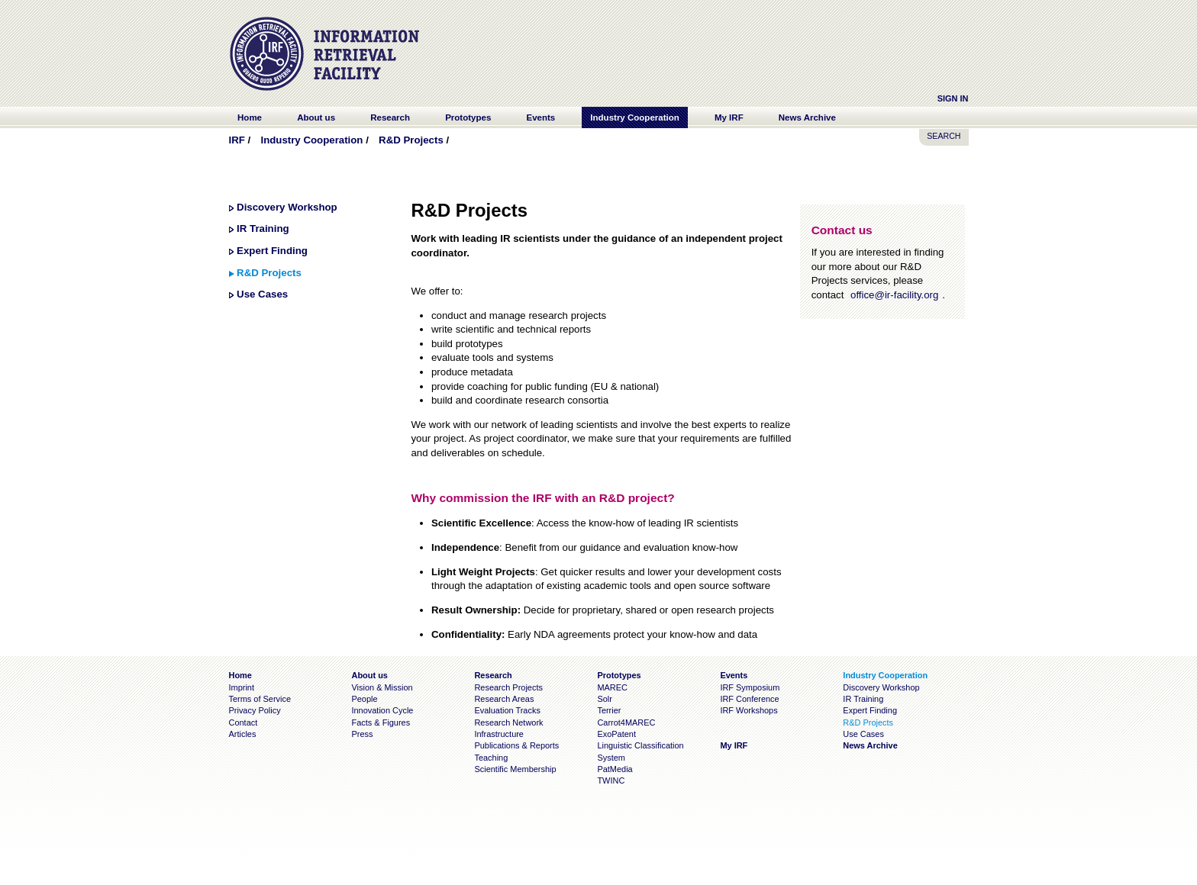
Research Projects (508, 687)
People (364, 698)
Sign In (953, 98)
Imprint (241, 687)
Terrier (609, 710)
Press (362, 734)
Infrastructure (499, 734)
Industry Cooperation (311, 140)
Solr (604, 698)
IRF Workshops (748, 710)
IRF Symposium (749, 687)
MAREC (612, 687)
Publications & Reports (516, 745)
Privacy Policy (255, 710)
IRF (237, 140)
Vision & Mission (381, 687)
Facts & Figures (380, 722)
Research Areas (504, 698)
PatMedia (614, 769)
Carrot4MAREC (626, 722)
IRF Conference (749, 698)
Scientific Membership (515, 769)
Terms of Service (260, 698)
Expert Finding (272, 250)
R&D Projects (411, 140)
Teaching (491, 757)
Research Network (508, 722)
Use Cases (262, 294)
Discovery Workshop (287, 207)
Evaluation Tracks (507, 710)
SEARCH (943, 135)
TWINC (610, 780)
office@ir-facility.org (894, 295)
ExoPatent (616, 734)
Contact (243, 722)
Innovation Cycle (382, 710)
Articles (242, 734)
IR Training (263, 228)
